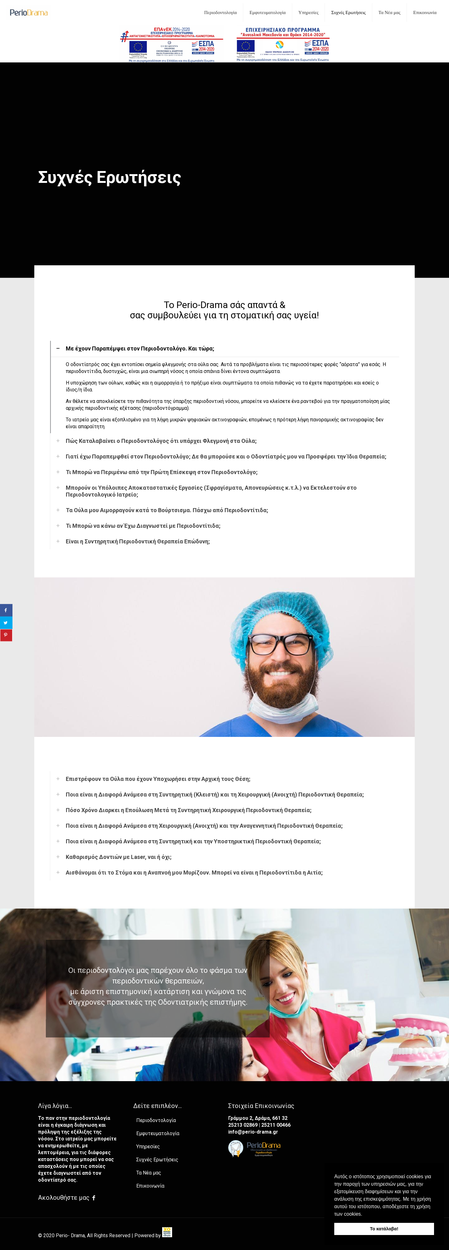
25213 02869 (243, 1125)
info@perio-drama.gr (253, 1132)
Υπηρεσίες (148, 1147)
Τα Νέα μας (148, 1173)
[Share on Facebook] (6, 610)
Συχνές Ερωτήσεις (157, 1160)
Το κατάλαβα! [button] (384, 1228)
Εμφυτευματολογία (157, 1133)
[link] (167, 1235)
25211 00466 (276, 1125)
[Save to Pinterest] (6, 635)
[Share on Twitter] (6, 622)
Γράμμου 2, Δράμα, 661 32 (257, 1118)
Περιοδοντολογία (156, 1120)
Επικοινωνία (150, 1186)
